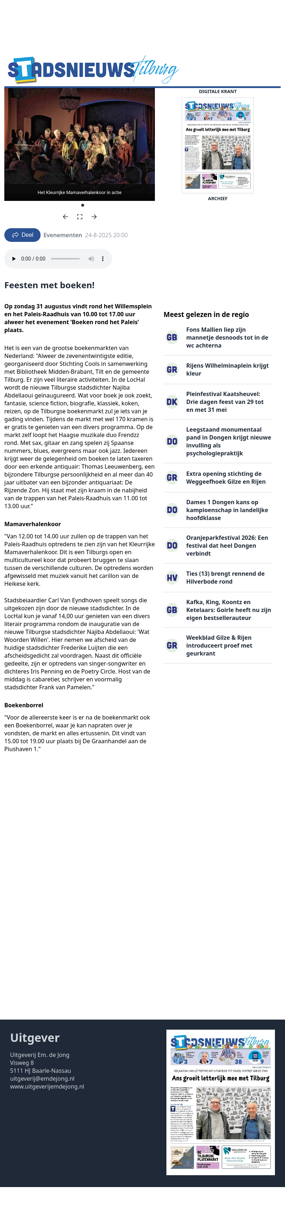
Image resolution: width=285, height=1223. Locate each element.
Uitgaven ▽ (24, 113)
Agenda (54, 99)
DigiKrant (86, 99)
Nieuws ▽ (22, 99)
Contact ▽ (61, 113)
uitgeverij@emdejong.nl (42, 1114)
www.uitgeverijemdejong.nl (47, 1122)
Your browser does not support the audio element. (58, 294)
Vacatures (121, 99)
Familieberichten (166, 99)
